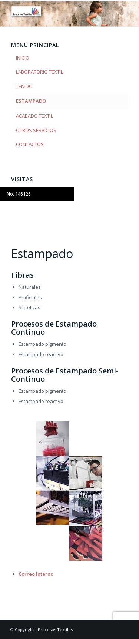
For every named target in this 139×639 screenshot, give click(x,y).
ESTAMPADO (31, 101)
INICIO (22, 57)
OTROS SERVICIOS (36, 130)
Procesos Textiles (55, 629)
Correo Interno (36, 574)
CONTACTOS (30, 144)
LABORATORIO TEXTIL (39, 71)
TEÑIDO (24, 86)
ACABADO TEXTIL (34, 115)
